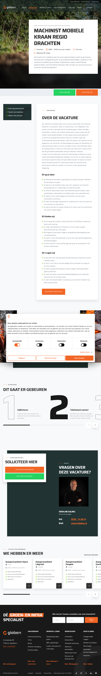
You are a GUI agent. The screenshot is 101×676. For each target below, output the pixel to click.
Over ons (69, 7)
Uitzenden (68, 636)
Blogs (77, 7)
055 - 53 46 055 (9, 646)
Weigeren (21, 358)
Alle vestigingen (9, 664)
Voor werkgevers (57, 7)
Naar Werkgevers (71, 664)
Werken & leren (43, 7)
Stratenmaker (33, 650)
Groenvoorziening (34, 636)
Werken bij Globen (90, 642)
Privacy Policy (47, 673)
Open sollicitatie (75, 2)
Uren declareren (85, 2)
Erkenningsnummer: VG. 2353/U (62, 673)
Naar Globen (88, 664)
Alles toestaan (79, 358)
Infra (45, 25)
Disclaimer (38, 673)
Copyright (30, 673)
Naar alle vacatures (32, 662)
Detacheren (69, 640)
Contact (87, 7)
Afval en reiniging (34, 646)
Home (22, 7)
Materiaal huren (71, 652)
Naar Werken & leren (52, 662)
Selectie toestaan (50, 358)
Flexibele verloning (72, 643)
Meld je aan (91, 619)
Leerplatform (95, 2)
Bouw (30, 643)
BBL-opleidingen (52, 642)
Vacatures (31, 7)
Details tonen (85, 352)
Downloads (87, 646)
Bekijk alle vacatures (91, 555)
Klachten (86, 655)
